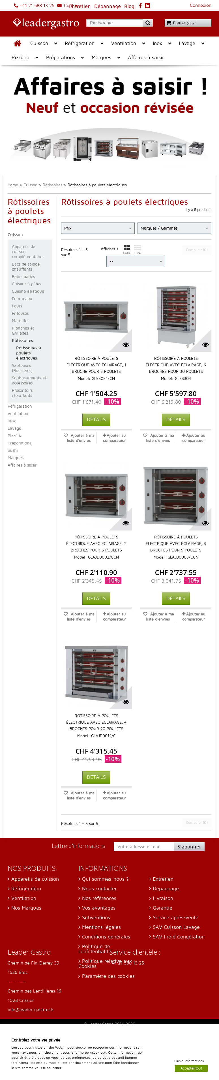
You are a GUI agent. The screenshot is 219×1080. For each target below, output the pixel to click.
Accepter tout (191, 1068)
